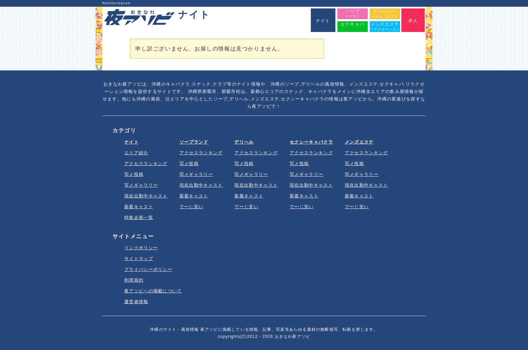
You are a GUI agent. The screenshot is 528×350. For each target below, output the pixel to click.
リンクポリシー (141, 247)
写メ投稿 (133, 174)
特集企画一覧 (138, 217)
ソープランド (193, 142)
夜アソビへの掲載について (153, 290)
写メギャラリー (141, 185)
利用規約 (133, 280)
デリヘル (244, 142)
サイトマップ (138, 258)
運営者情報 (136, 301)
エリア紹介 (136, 152)
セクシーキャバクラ (311, 142)
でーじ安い (191, 206)
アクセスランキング (146, 163)
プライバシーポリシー (148, 269)
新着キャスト (138, 206)
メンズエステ (359, 142)
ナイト (131, 142)
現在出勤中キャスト (146, 195)
